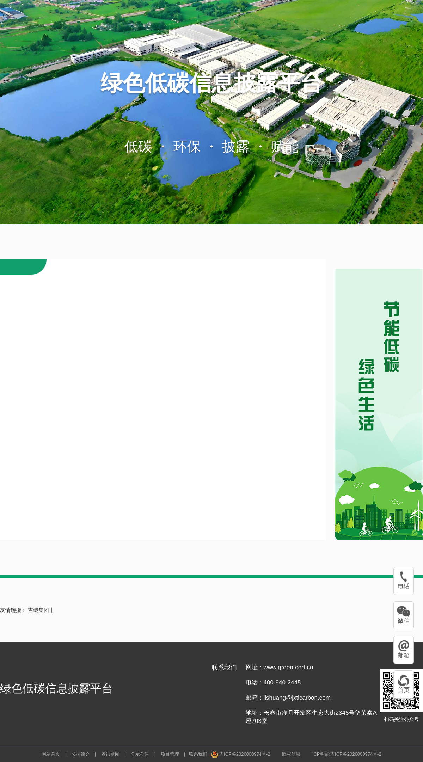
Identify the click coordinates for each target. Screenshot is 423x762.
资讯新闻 (109, 754)
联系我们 (198, 754)
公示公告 (139, 754)
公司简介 (81, 754)
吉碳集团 (38, 610)
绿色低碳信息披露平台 (211, 82)
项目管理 (169, 754)
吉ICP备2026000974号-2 (244, 754)
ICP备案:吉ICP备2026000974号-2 (346, 754)
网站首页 (51, 754)
